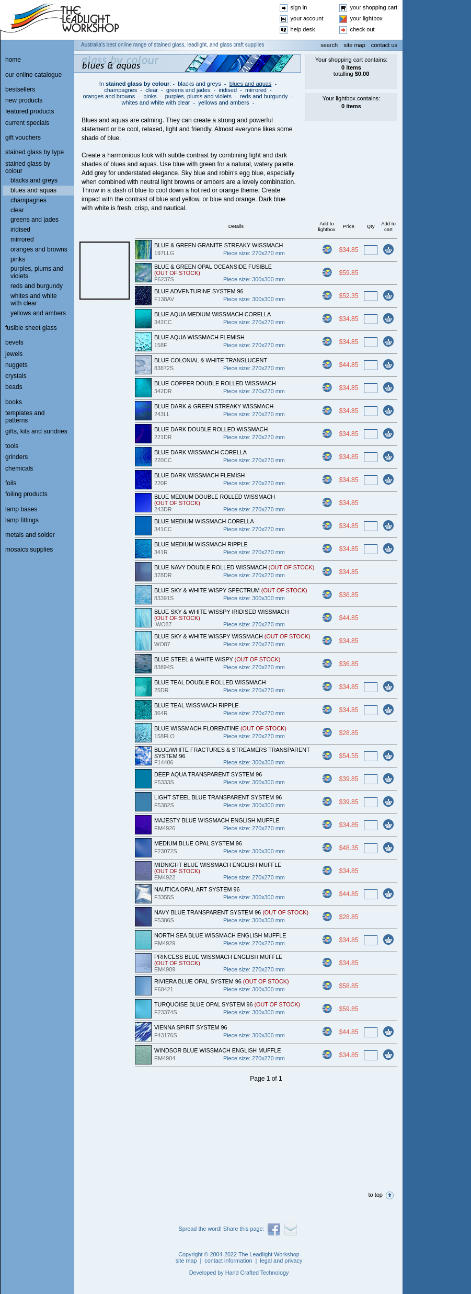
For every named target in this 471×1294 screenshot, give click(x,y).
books (13, 402)
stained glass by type (34, 152)
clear (151, 90)
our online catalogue (33, 74)
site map (354, 45)
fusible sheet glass (31, 327)
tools (11, 446)
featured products (29, 111)
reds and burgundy (264, 96)
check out (362, 29)
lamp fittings (22, 520)
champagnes (120, 90)
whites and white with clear (156, 102)
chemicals (19, 468)
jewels (13, 354)
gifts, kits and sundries (36, 431)
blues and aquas (250, 84)
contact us (384, 45)
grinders (16, 457)
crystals (16, 376)
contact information (228, 1260)
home (13, 59)
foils (10, 483)
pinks (150, 96)
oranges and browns (109, 96)
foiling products (26, 494)
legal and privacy (281, 1260)
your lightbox (366, 18)
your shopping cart (374, 7)
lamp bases (21, 509)
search (329, 45)
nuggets (16, 365)
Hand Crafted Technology (257, 1272)
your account (307, 18)
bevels (14, 342)
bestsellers (20, 89)
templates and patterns (24, 416)
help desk (303, 29)
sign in (299, 7)
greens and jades (188, 90)
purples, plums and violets (198, 96)
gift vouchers (23, 137)
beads (13, 387)
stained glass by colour (137, 84)
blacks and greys (199, 84)
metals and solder (30, 535)
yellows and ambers (223, 102)
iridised (228, 90)
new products (23, 100)
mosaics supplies (29, 549)
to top (375, 1195)
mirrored (256, 90)
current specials (27, 123)
